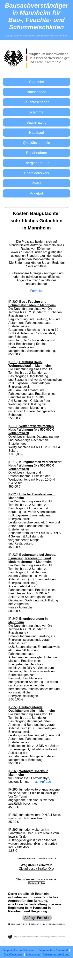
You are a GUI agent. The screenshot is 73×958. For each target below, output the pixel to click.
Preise (36, 183)
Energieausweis (36, 173)
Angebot (36, 193)
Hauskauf (36, 133)
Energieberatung (36, 163)
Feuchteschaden (36, 102)
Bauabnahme (36, 153)
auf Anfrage (43, 781)
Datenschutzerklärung (56, 954)
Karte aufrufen (36, 883)
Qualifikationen (13, 954)
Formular (36, 290)
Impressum (33, 954)
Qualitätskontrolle (36, 143)
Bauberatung (36, 122)
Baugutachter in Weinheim (18, 950)
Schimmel (36, 112)
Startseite (36, 82)
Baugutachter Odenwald (53, 950)
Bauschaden (36, 92)
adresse (28, 879)
